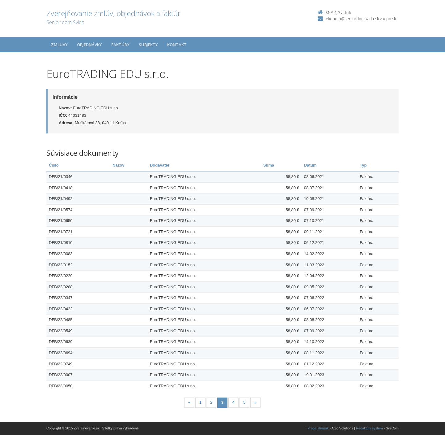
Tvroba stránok (317, 428)
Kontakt (177, 44)
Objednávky (89, 44)
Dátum (310, 165)
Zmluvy (59, 44)
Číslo (54, 165)
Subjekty (148, 44)
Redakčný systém (369, 428)
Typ (363, 165)
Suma (268, 165)
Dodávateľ (160, 165)
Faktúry (120, 44)
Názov (118, 165)
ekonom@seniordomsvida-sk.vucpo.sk (361, 18)
